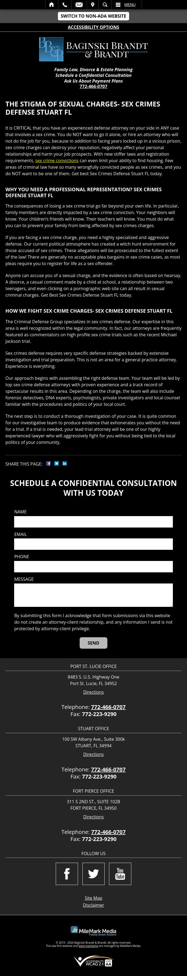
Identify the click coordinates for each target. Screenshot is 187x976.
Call (64, 4)
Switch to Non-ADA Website (93, 16)
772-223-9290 (99, 714)
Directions (93, 692)
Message (23, 579)
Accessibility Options (93, 27)
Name (20, 512)
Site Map (93, 898)
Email (79, 4)
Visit (92, 4)
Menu (130, 4)
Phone (21, 557)
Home (51, 4)
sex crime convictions (57, 161)
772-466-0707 (93, 86)
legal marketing (88, 946)
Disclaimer (93, 905)
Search (105, 4)
